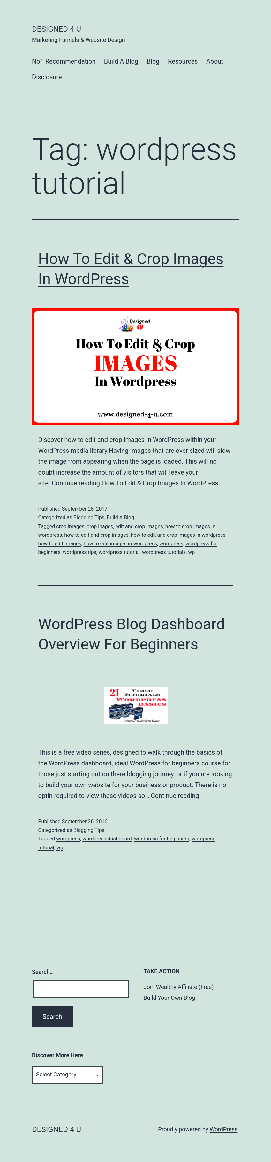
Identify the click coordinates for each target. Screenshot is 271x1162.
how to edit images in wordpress (120, 544)
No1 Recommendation (63, 61)
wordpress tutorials (164, 552)
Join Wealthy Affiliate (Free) (179, 987)
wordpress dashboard (107, 839)
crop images (70, 526)
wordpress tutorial (119, 552)
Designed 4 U (56, 29)
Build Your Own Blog (169, 997)
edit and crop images (139, 526)
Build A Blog (121, 61)
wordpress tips (79, 552)
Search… (43, 971)
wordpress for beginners (161, 839)
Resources (183, 61)
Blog (153, 61)
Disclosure (47, 77)
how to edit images (59, 544)
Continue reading (175, 796)
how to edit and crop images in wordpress (178, 535)
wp (191, 552)
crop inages (100, 526)
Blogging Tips (88, 517)
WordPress (223, 1129)
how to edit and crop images (96, 535)
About (214, 61)
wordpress (171, 544)
